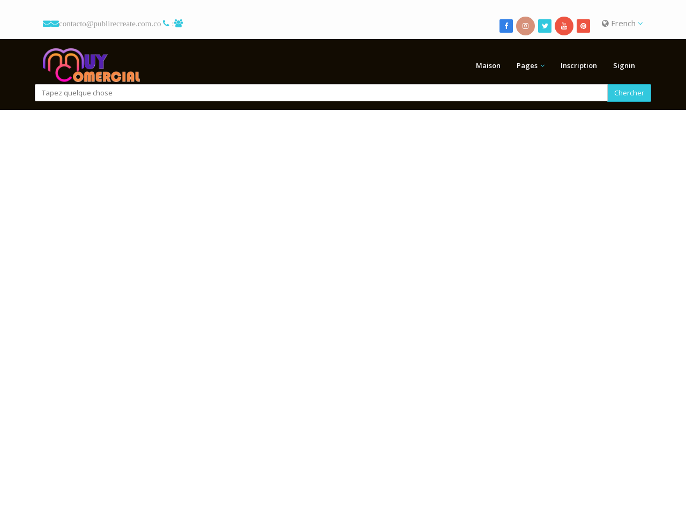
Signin (624, 65)
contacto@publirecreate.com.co (110, 23)
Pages (527, 65)
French (622, 23)
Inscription (579, 65)
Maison (488, 65)
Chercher (629, 93)
